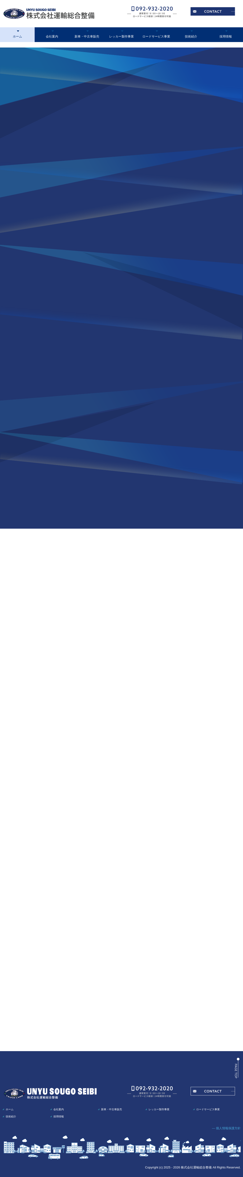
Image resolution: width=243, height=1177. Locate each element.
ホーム (17, 36)
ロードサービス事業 (156, 36)
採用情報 (226, 36)
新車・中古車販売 (87, 36)
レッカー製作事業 (121, 36)
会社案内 (52, 36)
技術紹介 (191, 36)
